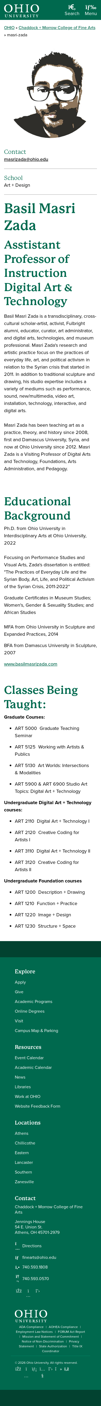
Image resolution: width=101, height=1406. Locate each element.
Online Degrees (29, 1011)
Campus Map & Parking (36, 1030)
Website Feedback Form (37, 1106)
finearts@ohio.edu (39, 1257)
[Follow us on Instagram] (28, 1295)
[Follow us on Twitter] (38, 1291)
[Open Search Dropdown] (72, 12)
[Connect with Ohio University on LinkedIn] (34, 1369)
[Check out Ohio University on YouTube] (42, 1372)
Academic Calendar (33, 1067)
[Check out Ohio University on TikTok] (58, 1369)
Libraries (23, 1087)
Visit (19, 1021)
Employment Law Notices (34, 1331)
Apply (20, 982)
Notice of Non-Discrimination (43, 1341)
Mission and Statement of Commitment (50, 1336)
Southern (23, 1172)
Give (19, 992)
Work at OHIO (27, 1096)
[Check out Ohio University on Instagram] (26, 1375)
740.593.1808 (35, 1267)
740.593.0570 (35, 1278)
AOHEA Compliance (63, 1326)
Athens (21, 1133)
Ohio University (37, 1362)
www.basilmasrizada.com (30, 663)
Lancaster (24, 1162)
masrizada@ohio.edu (26, 159)
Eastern (22, 1153)
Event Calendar (29, 1058)
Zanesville (24, 1182)
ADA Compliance (31, 1326)
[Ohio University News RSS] (66, 1369)
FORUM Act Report (71, 1331)
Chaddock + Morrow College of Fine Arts (57, 27)
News (20, 1077)
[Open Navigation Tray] (91, 12)
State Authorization (53, 1346)
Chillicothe (25, 1143)
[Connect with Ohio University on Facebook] (18, 1369)
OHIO (9, 27)
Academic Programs (33, 1001)
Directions (31, 1246)
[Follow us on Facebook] (19, 1291)
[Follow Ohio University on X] (50, 1369)
